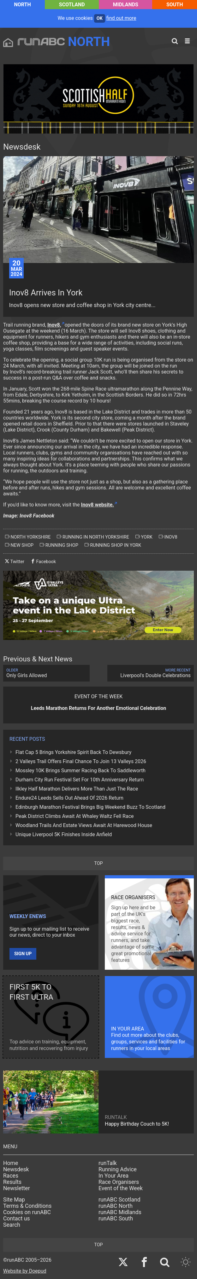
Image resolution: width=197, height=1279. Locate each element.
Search (11, 1225)
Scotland (72, 5)
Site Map (14, 1199)
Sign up (23, 953)
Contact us (16, 1218)
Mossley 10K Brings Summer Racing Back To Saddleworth (80, 771)
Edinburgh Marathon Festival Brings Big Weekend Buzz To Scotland (90, 807)
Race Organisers (118, 1182)
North (22, 5)
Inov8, (54, 325)
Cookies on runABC (27, 1212)
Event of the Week (120, 1188)
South (174, 5)
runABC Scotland (119, 1199)
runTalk (107, 1163)
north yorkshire (28, 537)
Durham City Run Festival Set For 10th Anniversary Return (79, 780)
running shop (59, 545)
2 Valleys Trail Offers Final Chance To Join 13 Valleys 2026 (80, 761)
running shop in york (113, 545)
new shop (19, 545)
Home (10, 1163)
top (98, 863)
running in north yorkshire (93, 537)
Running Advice (117, 1169)
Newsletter (16, 1188)
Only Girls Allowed (46, 673)
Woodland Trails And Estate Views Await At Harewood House (83, 825)
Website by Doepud (24, 1271)
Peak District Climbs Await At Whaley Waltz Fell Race (74, 816)
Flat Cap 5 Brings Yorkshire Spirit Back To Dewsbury (73, 752)
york (143, 537)
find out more (121, 18)
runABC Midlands (119, 1212)
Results (12, 1182)
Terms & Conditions (27, 1206)
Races (10, 1176)
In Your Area (113, 1176)
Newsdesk (16, 1169)
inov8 (168, 537)
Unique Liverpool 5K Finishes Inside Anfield (63, 834)
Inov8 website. (97, 505)
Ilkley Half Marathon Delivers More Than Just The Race (76, 789)
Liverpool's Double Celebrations (150, 673)
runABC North (115, 1206)
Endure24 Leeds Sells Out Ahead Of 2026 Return (69, 798)
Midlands (125, 5)
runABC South (115, 1218)
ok (100, 18)
